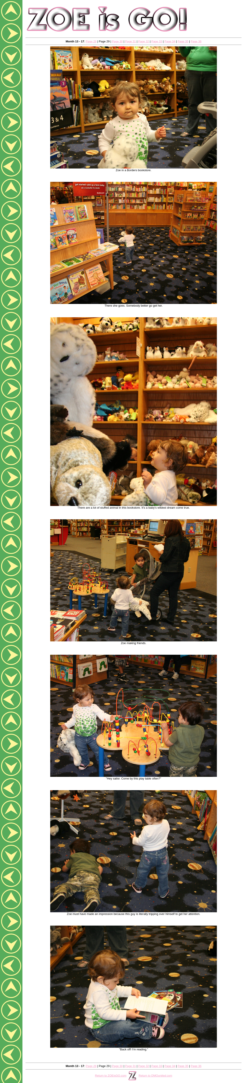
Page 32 (143, 41)
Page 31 (130, 41)
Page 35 (183, 41)
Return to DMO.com (155, 1075)
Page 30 (117, 41)
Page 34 (169, 41)
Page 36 (196, 41)
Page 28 (91, 41)
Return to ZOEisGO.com (110, 1075)
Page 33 (156, 41)
